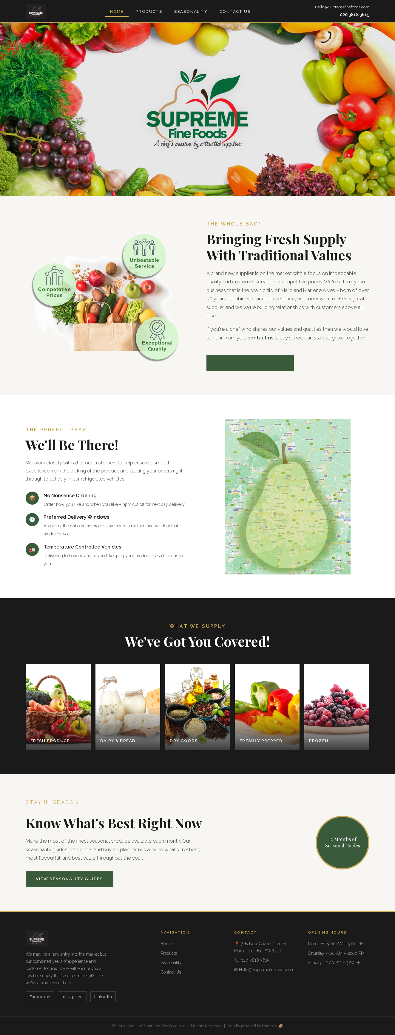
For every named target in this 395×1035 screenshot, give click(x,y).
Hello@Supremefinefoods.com (342, 7)
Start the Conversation (250, 362)
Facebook (40, 996)
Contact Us (235, 11)
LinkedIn (103, 996)
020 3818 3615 (354, 14)
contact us (260, 338)
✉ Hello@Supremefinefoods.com (264, 969)
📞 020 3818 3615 (251, 960)
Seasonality (190, 11)
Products (149, 11)
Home (117, 11)
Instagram (72, 996)
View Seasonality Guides (69, 878)
